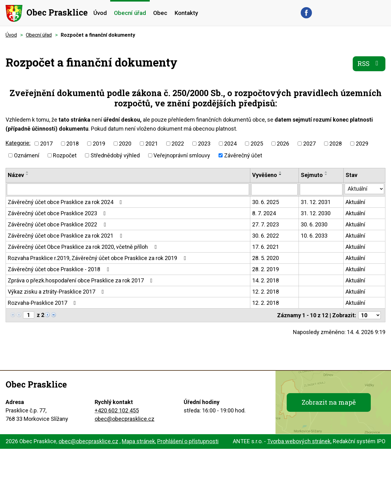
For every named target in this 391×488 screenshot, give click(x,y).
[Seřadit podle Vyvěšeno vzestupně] (280, 172)
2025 (257, 143)
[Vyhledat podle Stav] (364, 189)
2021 (151, 143)
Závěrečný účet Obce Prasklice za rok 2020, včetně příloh (83, 247)
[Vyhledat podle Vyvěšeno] (274, 189)
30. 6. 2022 (265, 235)
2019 (99, 143)
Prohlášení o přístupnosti (188, 441)
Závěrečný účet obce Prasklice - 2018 (59, 269)
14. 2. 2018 (265, 280)
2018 (72, 143)
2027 (309, 143)
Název (16, 175)
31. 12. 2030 (316, 213)
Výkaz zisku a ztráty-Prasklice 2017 (57, 291)
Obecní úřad (130, 12)
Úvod (100, 12)
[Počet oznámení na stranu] (369, 315)
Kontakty (186, 12)
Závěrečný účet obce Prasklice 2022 (58, 224)
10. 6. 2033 (314, 235)
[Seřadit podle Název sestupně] (27, 174)
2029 (362, 143)
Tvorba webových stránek (299, 441)
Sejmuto (312, 175)
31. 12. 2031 (316, 202)
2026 (283, 143)
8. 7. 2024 (264, 213)
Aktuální (355, 202)
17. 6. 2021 (265, 247)
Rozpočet (65, 155)
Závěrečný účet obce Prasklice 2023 (58, 213)
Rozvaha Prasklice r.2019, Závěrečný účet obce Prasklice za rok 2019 (98, 258)
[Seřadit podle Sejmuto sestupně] (326, 174)
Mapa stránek (138, 441)
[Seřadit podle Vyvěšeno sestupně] (280, 174)
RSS (369, 63)
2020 (125, 143)
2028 (335, 143)
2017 (46, 143)
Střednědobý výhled (115, 155)
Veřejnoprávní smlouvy (181, 155)
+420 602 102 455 (117, 410)
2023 (204, 143)
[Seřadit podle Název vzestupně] (27, 172)
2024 (230, 143)
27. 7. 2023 (265, 224)
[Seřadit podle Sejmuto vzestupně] (326, 172)
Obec (160, 12)
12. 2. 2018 (265, 291)
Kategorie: (18, 143)
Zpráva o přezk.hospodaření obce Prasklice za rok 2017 (81, 280)
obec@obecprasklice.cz (124, 419)
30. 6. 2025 (265, 202)
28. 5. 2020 (265, 258)
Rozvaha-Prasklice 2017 (43, 303)
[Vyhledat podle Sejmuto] (321, 189)
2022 (178, 143)
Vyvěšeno (264, 175)
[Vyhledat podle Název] (128, 189)
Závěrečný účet (243, 155)
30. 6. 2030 (314, 224)
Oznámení (26, 155)
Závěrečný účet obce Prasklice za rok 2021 (66, 235)
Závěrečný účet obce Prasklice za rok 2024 (66, 202)
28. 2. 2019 (265, 269)
